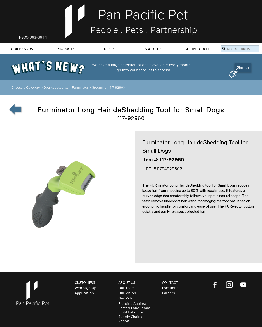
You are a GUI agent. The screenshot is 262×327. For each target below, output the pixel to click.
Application (84, 293)
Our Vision (127, 293)
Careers (168, 293)
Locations (170, 287)
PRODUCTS (65, 49)
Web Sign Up (85, 287)
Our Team (126, 287)
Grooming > (101, 87)
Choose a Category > (27, 87)
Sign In (243, 67)
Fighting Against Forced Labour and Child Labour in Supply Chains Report (134, 312)
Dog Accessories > (57, 87)
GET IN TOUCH (196, 49)
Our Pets (125, 298)
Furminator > (82, 87)
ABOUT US (153, 49)
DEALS (109, 49)
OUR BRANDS (22, 49)
